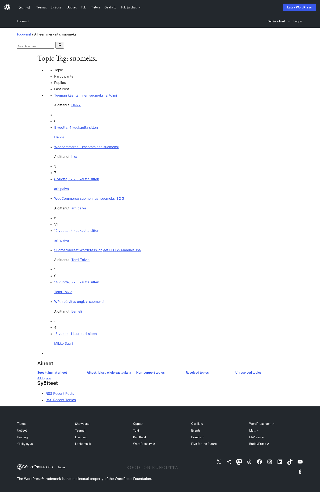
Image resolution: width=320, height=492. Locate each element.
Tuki (136, 430)
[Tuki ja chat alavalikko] (131, 7)
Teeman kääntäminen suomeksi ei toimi (85, 95)
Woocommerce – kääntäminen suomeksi (86, 147)
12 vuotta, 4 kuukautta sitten (76, 230)
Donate (197, 437)
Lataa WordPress (299, 7)
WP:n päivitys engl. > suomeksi (79, 301)
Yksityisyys (25, 444)
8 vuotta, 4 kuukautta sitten (76, 127)
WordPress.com (262, 423)
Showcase (82, 423)
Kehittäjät (139, 437)
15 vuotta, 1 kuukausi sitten (75, 334)
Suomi (61, 467)
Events (195, 430)
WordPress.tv (144, 444)
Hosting (22, 437)
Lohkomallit (83, 444)
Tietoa (21, 423)
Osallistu (197, 423)
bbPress (256, 437)
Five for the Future (204, 444)
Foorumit (23, 21)
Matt (254, 430)
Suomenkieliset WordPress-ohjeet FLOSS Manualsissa (97, 250)
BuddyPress (259, 444)
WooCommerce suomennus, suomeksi (85, 198)
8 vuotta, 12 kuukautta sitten (76, 179)
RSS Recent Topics (61, 400)
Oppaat (138, 423)
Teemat (80, 430)
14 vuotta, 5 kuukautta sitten (76, 282)
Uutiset (22, 430)
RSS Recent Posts (60, 393)
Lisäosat (81, 437)
